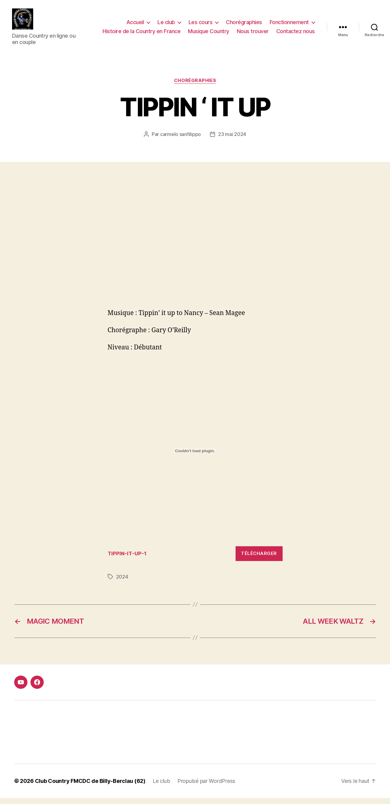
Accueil (135, 25)
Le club (166, 25)
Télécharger (259, 559)
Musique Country (208, 34)
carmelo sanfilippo (180, 140)
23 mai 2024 (232, 140)
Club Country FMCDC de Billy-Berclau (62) (90, 787)
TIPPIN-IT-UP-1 (127, 559)
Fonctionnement (289, 25)
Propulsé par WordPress (206, 787)
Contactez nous (295, 34)
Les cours (201, 25)
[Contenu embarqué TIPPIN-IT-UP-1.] (195, 456)
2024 (122, 583)
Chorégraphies (244, 25)
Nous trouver (253, 34)
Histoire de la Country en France (141, 34)
